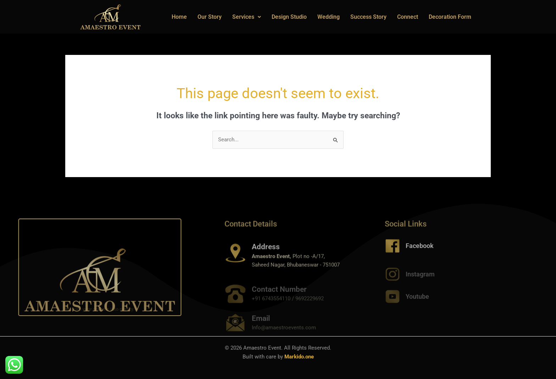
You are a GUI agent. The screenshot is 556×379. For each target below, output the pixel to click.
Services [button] (246, 16)
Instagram (420, 278)
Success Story (368, 16)
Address (266, 254)
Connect (407, 16)
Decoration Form (450, 16)
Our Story (210, 16)
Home (179, 16)
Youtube (417, 300)
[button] (246, 17)
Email (261, 323)
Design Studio (289, 16)
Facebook (420, 250)
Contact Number (279, 294)
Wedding (328, 16)
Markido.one (299, 356)
